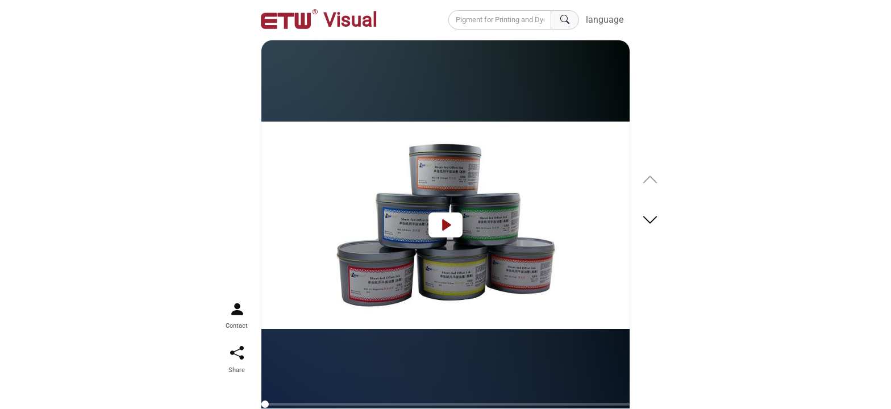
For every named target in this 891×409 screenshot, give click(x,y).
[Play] (445, 224)
